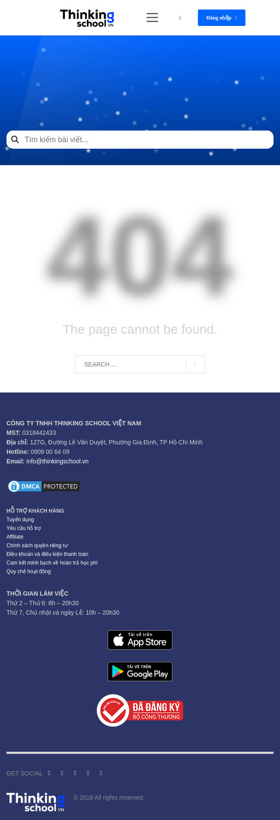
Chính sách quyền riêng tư (37, 545)
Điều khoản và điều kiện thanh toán (47, 554)
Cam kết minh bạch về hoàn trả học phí (52, 563)
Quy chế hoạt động (28, 571)
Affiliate (14, 537)
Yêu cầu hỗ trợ (23, 528)
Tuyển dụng (20, 520)
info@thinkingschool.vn (57, 461)
